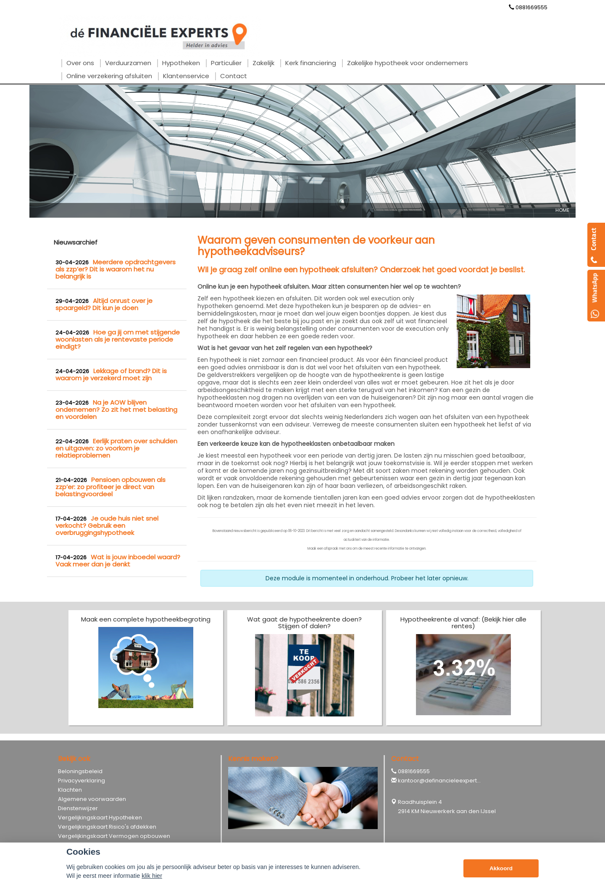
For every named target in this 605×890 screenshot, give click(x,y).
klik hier (152, 875)
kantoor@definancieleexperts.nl (442, 781)
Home (562, 210)
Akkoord (501, 868)
